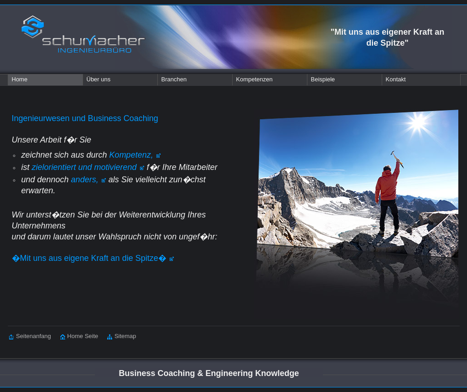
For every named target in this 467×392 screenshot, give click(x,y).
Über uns (99, 79)
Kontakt (396, 79)
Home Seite (75, 336)
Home (20, 79)
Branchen (174, 79)
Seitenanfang (30, 336)
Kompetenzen (254, 79)
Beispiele (323, 79)
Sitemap (117, 336)
